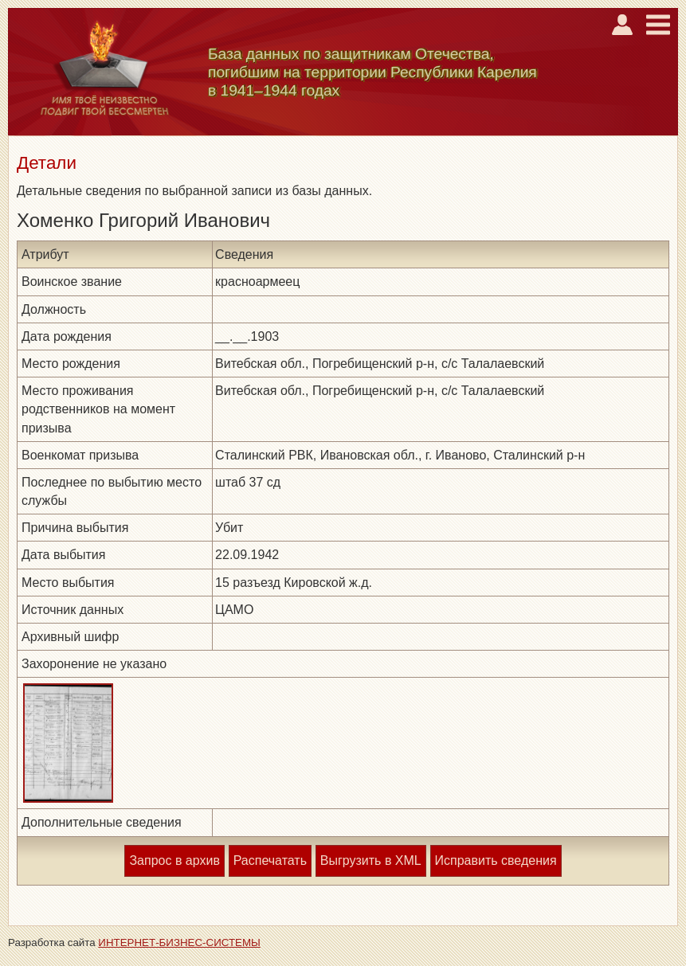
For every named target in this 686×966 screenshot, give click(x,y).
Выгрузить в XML (370, 860)
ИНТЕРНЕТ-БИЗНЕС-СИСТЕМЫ (179, 942)
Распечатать (270, 860)
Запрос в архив (174, 860)
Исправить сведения (496, 860)
